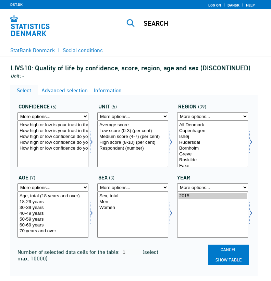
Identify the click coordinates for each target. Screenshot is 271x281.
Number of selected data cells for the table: (69, 252)
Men (133, 202)
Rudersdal (212, 142)
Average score (133, 125)
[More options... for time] (212, 187)
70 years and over (53, 231)
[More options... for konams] (132, 187)
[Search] (202, 23)
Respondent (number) (133, 148)
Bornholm (212, 148)
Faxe (212, 166)
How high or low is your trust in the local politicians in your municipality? (53, 131)
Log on (214, 5)
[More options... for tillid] (52, 116)
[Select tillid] (52, 144)
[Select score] (132, 144)
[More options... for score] (132, 116)
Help (250, 5)
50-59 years (53, 219)
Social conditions (83, 50)
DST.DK (16, 4)
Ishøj (212, 137)
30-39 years (53, 208)
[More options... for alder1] (52, 187)
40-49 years (53, 213)
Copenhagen (212, 131)
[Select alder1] (52, 215)
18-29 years (53, 202)
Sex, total (133, 196)
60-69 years (53, 225)
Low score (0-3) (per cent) (133, 131)
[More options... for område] (212, 116)
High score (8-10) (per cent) (133, 142)
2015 (212, 196)
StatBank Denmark (32, 50)
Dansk (233, 5)
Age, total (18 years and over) (53, 196)
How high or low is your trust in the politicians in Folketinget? (53, 125)
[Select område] (212, 144)
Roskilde (212, 160)
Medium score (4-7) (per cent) (133, 137)
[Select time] (212, 215)
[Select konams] (132, 215)
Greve (212, 154)
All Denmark (212, 125)
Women (133, 208)
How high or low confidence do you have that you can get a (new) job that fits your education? (53, 148)
